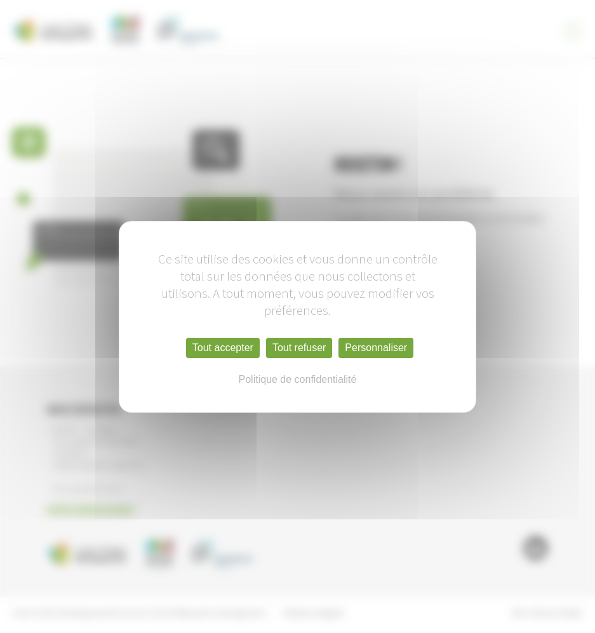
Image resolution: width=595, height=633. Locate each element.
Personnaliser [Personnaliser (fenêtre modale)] (376, 347)
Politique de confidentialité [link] (298, 379)
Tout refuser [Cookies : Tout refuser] (299, 347)
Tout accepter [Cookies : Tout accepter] (222, 347)
